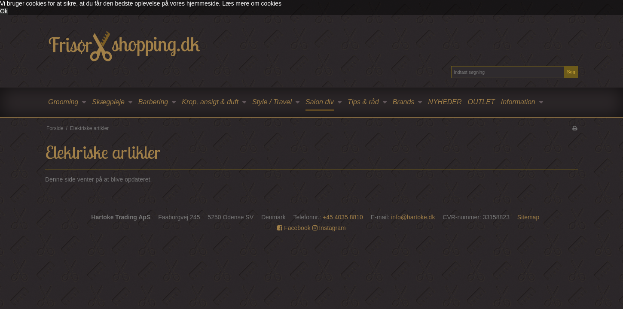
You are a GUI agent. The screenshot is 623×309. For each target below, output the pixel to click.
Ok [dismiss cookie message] (4, 11)
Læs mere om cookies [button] (251, 3)
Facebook (293, 227)
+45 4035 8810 (343, 217)
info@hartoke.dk (413, 217)
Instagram (329, 227)
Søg (571, 71)
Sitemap (528, 217)
